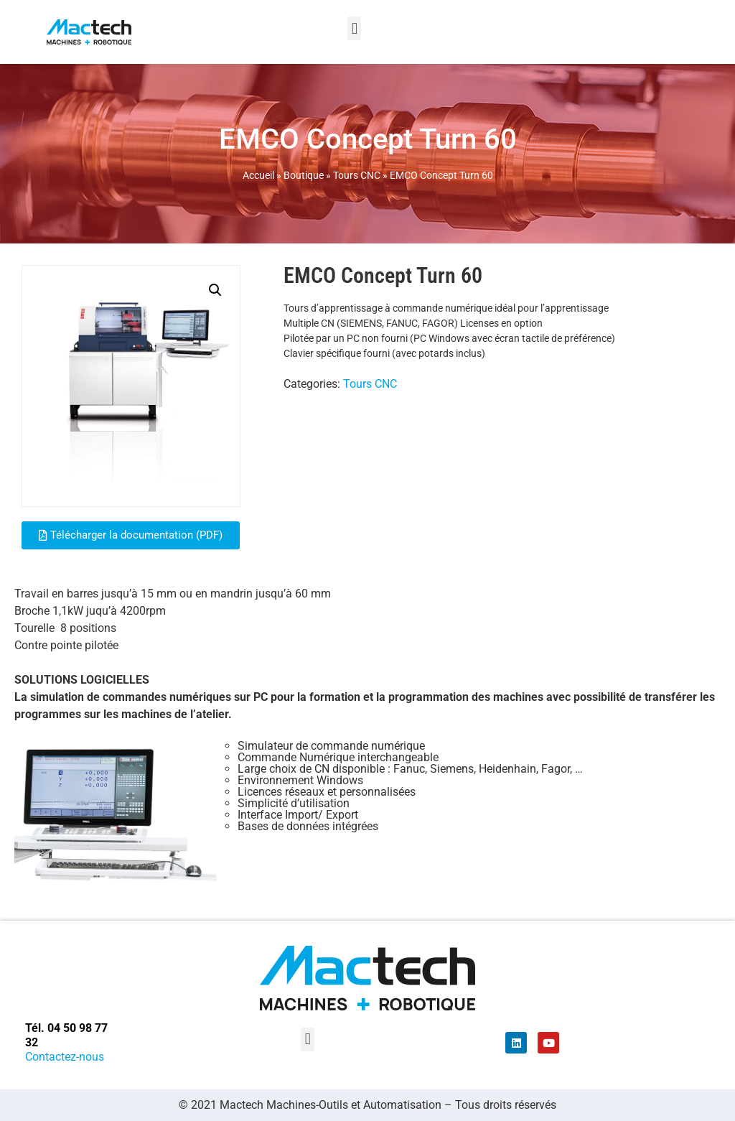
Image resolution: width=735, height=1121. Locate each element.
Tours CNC (356, 175)
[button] (354, 28)
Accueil (258, 175)
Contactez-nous (64, 1057)
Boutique (304, 175)
